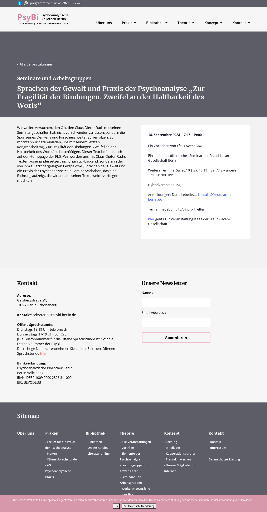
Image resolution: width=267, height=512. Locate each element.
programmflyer (41, 3)
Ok (116, 506)
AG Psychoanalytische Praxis (58, 471)
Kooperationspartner (180, 453)
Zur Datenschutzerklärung (139, 506)
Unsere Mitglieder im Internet (179, 468)
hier (151, 219)
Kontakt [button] (239, 22)
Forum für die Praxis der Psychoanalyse (60, 445)
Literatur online (99, 453)
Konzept (172, 433)
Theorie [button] (184, 22)
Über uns (104, 22)
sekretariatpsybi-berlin (54, 315)
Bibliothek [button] (155, 22)
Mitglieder (173, 448)
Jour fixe (127, 494)
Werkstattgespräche (136, 489)
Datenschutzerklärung (224, 459)
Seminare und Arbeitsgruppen (131, 480)
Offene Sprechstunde (62, 459)
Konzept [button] (211, 22)
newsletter (61, 3)
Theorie (127, 433)
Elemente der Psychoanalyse (130, 456)
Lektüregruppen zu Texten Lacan (134, 468)
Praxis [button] (127, 22)
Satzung (171, 442)
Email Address (154, 312)
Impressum (218, 448)
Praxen (51, 433)
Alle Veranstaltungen (136, 442)
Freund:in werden (178, 459)
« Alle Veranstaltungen (35, 64)
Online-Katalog (98, 448)
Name (148, 292)
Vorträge (128, 448)
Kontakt (216, 433)
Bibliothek (95, 433)
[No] (262, 503)
